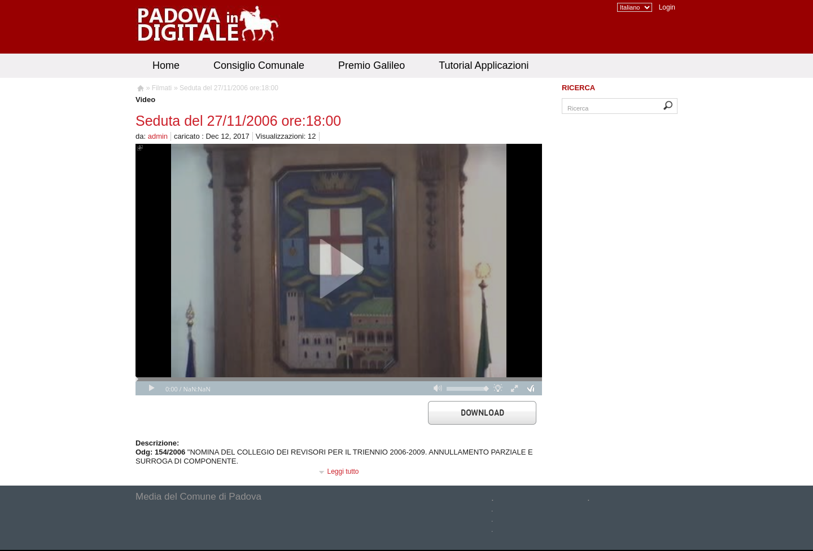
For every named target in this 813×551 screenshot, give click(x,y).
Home (166, 65)
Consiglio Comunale (258, 65)
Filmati (162, 88)
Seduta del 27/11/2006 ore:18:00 (229, 88)
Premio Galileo (371, 65)
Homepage (140, 89)
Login (667, 7)
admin (158, 136)
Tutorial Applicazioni (483, 65)
